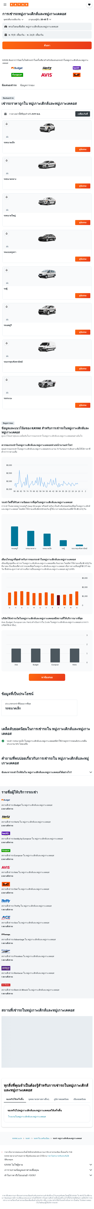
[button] (5, 4)
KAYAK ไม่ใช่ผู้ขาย (48, 1164)
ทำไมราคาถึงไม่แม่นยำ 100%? (48, 1175)
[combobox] (13, 19)
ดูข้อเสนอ (82, 149)
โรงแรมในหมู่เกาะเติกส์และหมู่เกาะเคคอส (27, 1116)
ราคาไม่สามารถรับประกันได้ (58, 1156)
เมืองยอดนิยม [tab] (79, 1099)
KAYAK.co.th (17, 1138)
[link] (47, 677)
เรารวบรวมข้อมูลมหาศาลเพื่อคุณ (48, 1170)
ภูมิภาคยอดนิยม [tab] (61, 1099)
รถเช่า (27, 1138)
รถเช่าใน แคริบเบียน (41, 1138)
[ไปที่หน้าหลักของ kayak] (19, 4)
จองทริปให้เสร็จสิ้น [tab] (15, 1099)
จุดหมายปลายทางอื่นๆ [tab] (38, 1099)
